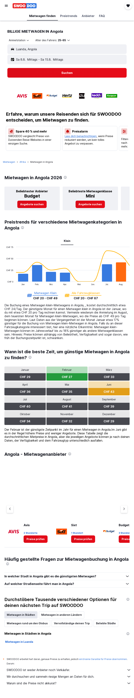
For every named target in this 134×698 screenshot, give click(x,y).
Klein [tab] (67, 240)
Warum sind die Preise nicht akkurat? (69, 683)
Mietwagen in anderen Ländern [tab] (61, 614)
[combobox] (19, 40)
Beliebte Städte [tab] (106, 623)
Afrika (23, 162)
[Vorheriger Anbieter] (10, 509)
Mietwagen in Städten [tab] (21, 614)
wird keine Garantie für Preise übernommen (103, 659)
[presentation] (65, 177)
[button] (6, 6)
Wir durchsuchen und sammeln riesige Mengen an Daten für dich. (69, 676)
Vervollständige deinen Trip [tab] (72, 623)
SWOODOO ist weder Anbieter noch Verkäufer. (69, 670)
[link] (32, 204)
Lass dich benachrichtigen (81, 136)
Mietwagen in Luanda (19, 641)
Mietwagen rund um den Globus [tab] (27, 623)
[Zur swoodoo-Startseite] (25, 5)
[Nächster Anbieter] (124, 509)
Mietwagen (9, 162)
